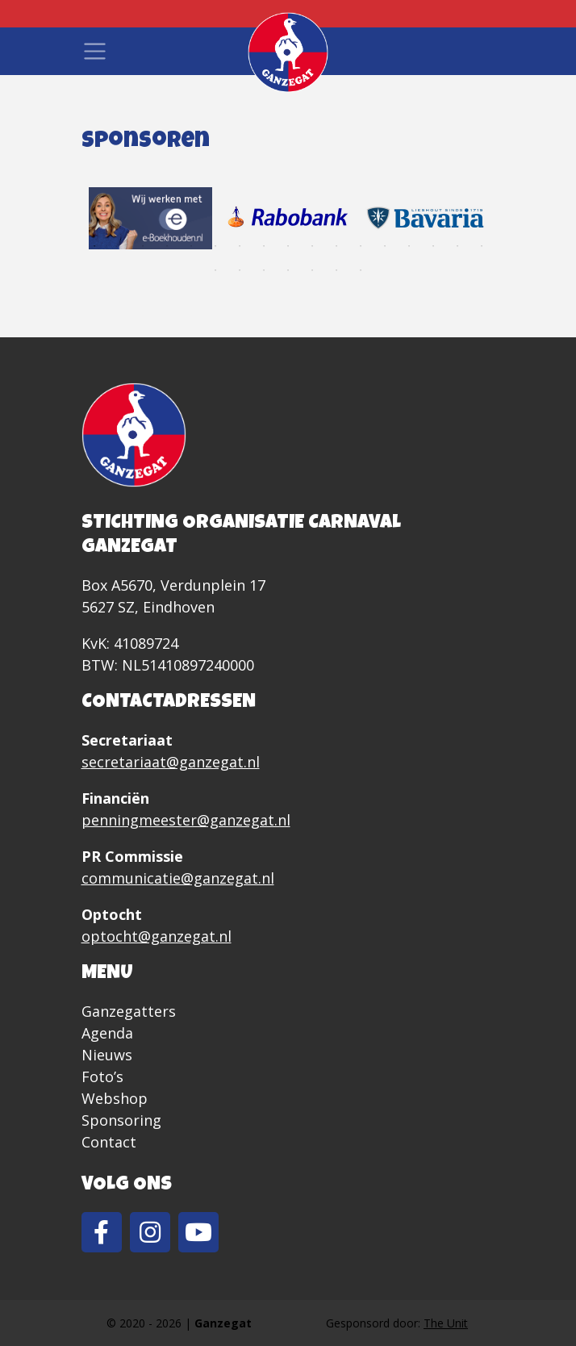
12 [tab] (361, 246)
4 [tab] (167, 246)
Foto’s (102, 1076)
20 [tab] (264, 270)
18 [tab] (215, 270)
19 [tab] (240, 270)
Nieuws (106, 1054)
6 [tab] (215, 246)
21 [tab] (288, 270)
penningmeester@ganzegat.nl (185, 820)
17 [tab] (482, 246)
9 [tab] (288, 246)
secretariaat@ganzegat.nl (170, 761)
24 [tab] (361, 270)
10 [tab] (312, 246)
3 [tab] (143, 246)
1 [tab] (94, 246)
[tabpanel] (150, 218)
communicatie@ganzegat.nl (177, 878)
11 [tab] (336, 246)
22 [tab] (312, 270)
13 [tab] (385, 246)
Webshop (114, 1098)
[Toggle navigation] (94, 51)
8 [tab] (264, 246)
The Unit (446, 1323)
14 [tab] (409, 246)
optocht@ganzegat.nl (156, 936)
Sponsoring (121, 1120)
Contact (108, 1142)
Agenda (107, 1033)
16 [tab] (457, 246)
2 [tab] (119, 246)
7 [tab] (240, 246)
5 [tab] (191, 246)
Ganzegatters (128, 1011)
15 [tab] (433, 246)
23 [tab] (336, 270)
